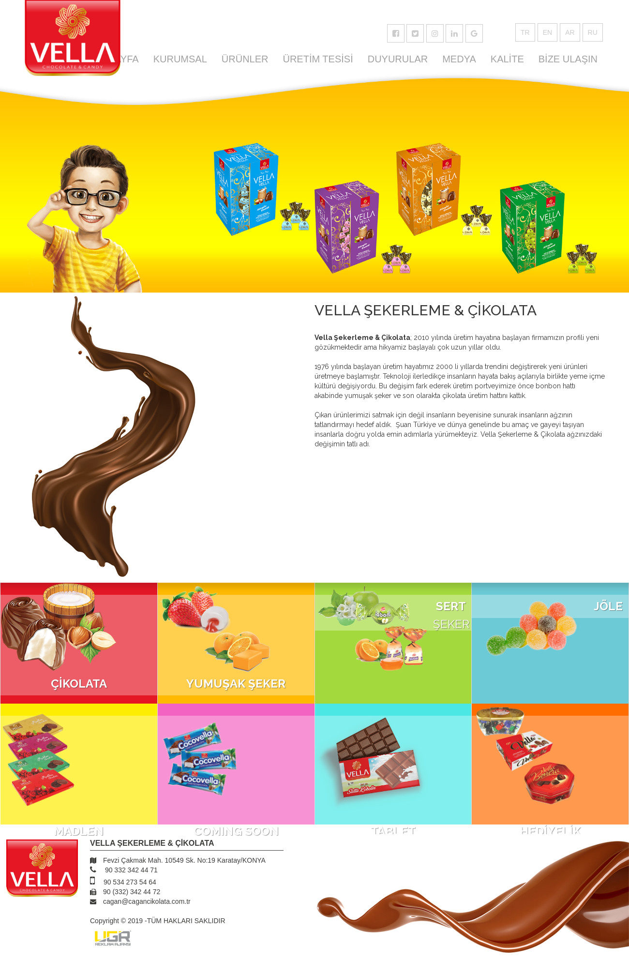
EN (547, 32)
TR (525, 32)
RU (593, 32)
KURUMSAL (180, 59)
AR (569, 32)
